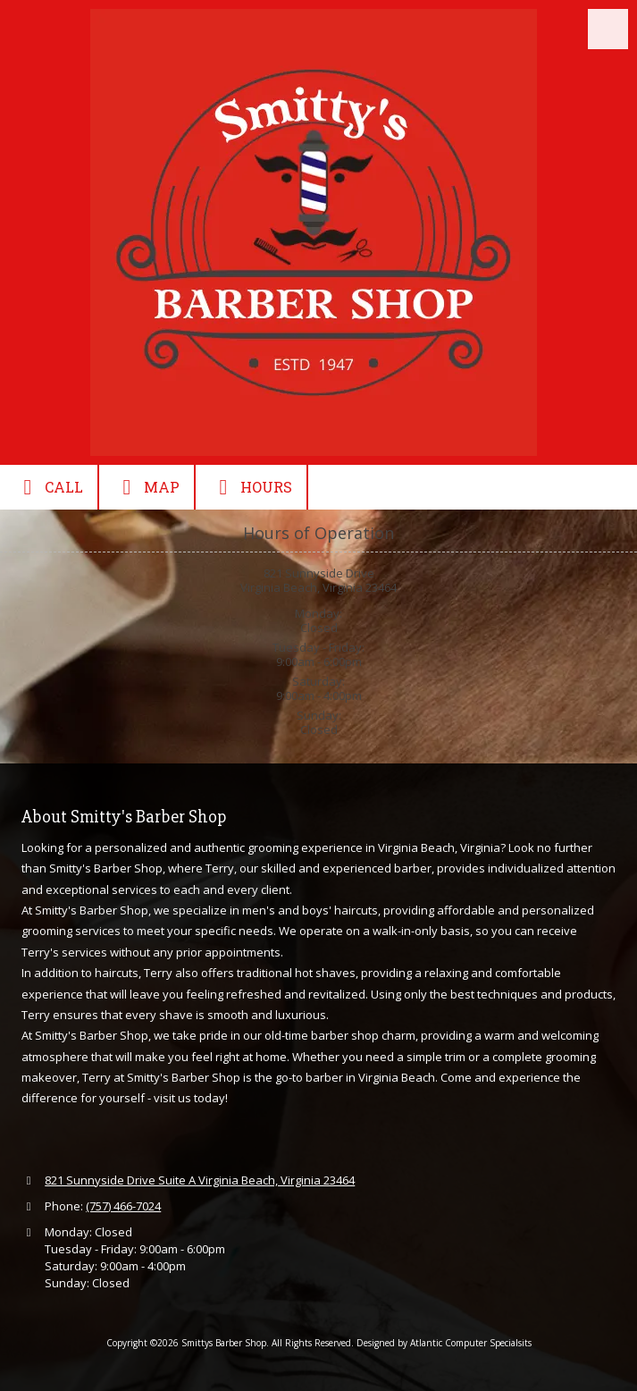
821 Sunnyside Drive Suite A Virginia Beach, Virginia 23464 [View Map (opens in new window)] (200, 1180)
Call (48, 487)
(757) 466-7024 (123, 1206)
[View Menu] (608, 29)
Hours (251, 487)
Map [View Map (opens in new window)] (146, 487)
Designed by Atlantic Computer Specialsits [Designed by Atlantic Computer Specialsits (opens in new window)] (444, 1342)
